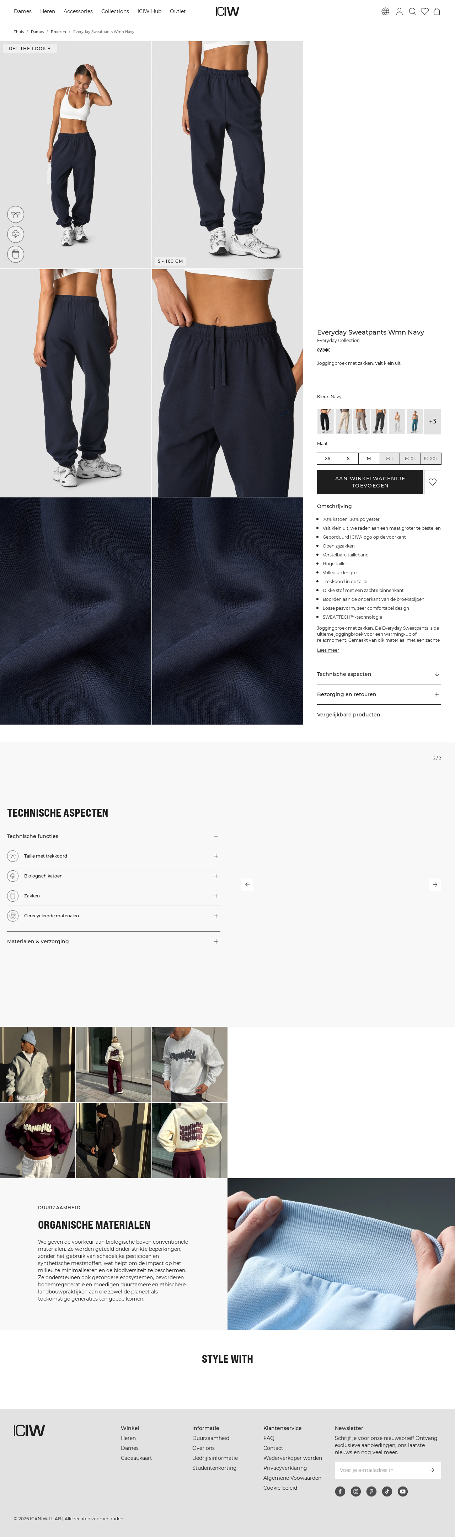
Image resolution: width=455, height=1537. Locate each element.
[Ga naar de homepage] (227, 11)
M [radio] (369, 458)
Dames (23, 11)
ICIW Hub (149, 11)
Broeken (58, 32)
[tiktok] (387, 1491)
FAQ (268, 1438)
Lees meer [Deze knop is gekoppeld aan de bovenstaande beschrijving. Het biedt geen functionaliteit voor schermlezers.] (328, 650)
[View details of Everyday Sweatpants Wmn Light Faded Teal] (414, 421)
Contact (273, 1448)
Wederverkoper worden (292, 1458)
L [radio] (389, 458)
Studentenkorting (214, 1468)
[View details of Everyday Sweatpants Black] (325, 421)
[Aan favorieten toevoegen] (432, 482)
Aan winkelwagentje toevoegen (370, 482)
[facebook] (340, 1491)
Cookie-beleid (280, 1488)
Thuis (19, 32)
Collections (115, 11)
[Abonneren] (432, 1470)
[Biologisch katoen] (15, 234)
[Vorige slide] (247, 885)
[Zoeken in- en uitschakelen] (413, 11)
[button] (75, 154)
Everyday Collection (338, 340)
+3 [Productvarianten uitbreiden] (432, 421)
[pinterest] (371, 1491)
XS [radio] (327, 458)
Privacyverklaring (285, 1468)
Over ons (203, 1448)
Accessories (78, 11)
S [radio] (348, 458)
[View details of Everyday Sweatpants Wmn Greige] (361, 421)
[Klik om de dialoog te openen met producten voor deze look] (37, 1064)
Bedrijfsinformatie (215, 1458)
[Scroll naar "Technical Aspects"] (379, 674)
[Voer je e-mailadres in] (378, 1470)
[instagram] (356, 1491)
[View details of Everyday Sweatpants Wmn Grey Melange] (379, 421)
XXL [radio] (431, 458)
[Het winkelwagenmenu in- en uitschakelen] (437, 11)
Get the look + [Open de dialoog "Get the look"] (30, 48)
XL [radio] (410, 458)
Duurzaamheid (210, 1438)
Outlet (178, 11)
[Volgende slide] (435, 885)
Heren (47, 11)
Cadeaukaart (136, 1458)
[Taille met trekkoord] (15, 214)
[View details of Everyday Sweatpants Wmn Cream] (343, 421)
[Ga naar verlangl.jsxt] (425, 11)
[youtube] (403, 1491)
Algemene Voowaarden (292, 1478)
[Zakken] (15, 254)
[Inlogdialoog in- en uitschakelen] (399, 11)
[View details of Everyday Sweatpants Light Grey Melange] (397, 421)
